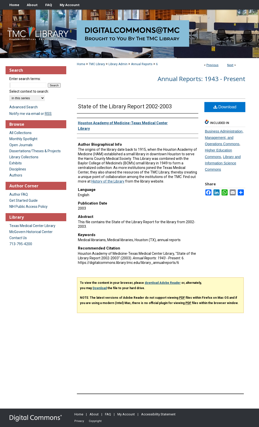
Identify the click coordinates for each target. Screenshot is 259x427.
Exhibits (15, 163)
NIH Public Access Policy (28, 207)
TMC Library (97, 64)
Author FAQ (18, 194)
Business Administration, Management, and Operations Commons (224, 137)
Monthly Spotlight (23, 139)
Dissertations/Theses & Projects (35, 151)
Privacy (79, 421)
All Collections (20, 133)
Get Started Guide (23, 200)
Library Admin (118, 64)
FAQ (108, 414)
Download (224, 107)
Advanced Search (23, 107)
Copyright (95, 421)
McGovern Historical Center (31, 232)
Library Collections (23, 157)
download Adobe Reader (163, 283)
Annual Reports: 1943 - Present (201, 78)
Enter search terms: (25, 79)
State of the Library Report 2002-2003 (125, 106)
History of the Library (107, 181)
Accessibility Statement (158, 414)
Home (81, 64)
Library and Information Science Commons (223, 163)
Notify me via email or (30, 114)
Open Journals (21, 145)
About (94, 414)
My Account (126, 414)
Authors (15, 175)
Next (230, 65)
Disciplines (17, 169)
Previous (212, 65)
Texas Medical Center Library (32, 226)
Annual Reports (142, 64)
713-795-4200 (20, 244)
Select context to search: (29, 91)
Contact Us (18, 238)
